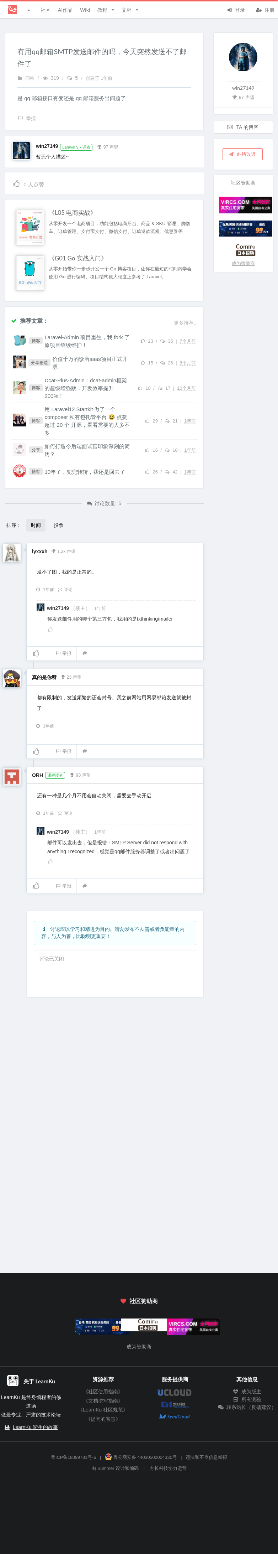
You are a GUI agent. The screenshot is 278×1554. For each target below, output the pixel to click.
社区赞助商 (139, 1300)
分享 (36, 449)
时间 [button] (36, 525)
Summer (105, 1468)
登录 (235, 9)
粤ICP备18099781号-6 (73, 1457)
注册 (265, 9)
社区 (45, 10)
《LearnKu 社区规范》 (103, 1410)
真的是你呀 (44, 677)
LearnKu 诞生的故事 (35, 1427)
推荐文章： (29, 320)
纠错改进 (242, 154)
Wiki (85, 10)
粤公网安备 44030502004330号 (141, 1457)
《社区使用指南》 (103, 1391)
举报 (63, 653)
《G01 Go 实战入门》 (78, 258)
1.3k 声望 (63, 551)
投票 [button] (59, 525)
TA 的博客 (242, 127)
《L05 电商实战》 (72, 212)
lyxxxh (40, 551)
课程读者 (55, 775)
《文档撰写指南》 (103, 1401)
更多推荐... (186, 323)
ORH (37, 775)
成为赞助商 (243, 263)
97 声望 (107, 146)
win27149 (47, 146)
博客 (36, 340)
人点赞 (28, 183)
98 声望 (80, 774)
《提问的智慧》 (103, 1419)
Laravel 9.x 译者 (76, 147)
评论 (65, 589)
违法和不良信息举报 (206, 1457)
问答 (25, 78)
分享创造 (39, 362)
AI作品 (65, 10)
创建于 (99, 78)
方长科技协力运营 (168, 1468)
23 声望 (70, 676)
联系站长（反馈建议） (247, 1407)
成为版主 (247, 1391)
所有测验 (247, 1399)
